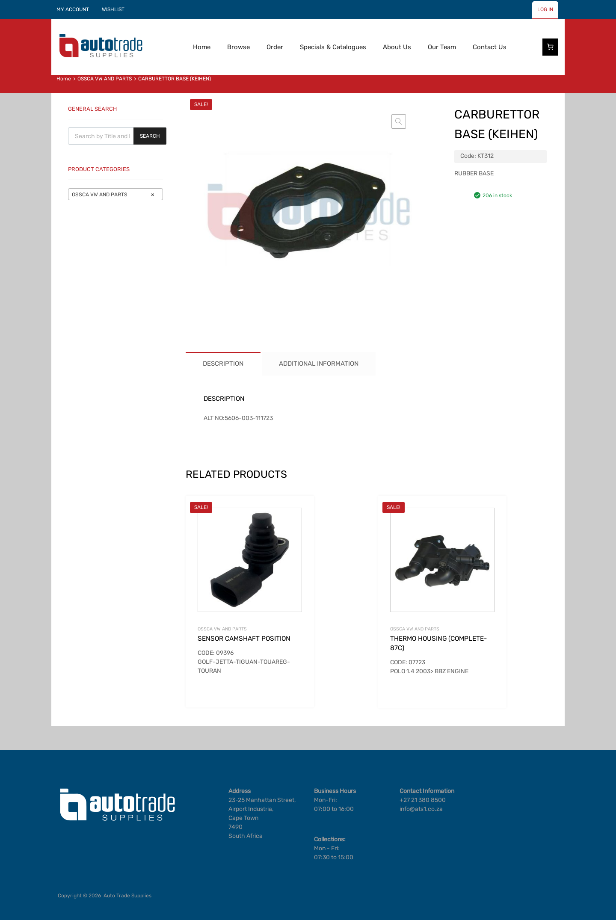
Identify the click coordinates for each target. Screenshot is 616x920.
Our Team (442, 47)
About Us (397, 47)
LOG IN (545, 9)
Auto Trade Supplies (127, 896)
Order (275, 47)
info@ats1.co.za (421, 809)
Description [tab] (223, 363)
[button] (398, 121)
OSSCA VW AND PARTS (104, 79)
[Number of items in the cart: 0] (550, 47)
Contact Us (489, 47)
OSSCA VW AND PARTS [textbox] (113, 195)
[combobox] (115, 194)
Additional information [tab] (318, 363)
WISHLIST (113, 9)
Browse (238, 47)
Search (150, 136)
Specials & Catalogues (333, 47)
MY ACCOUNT (72, 9)
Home (201, 47)
